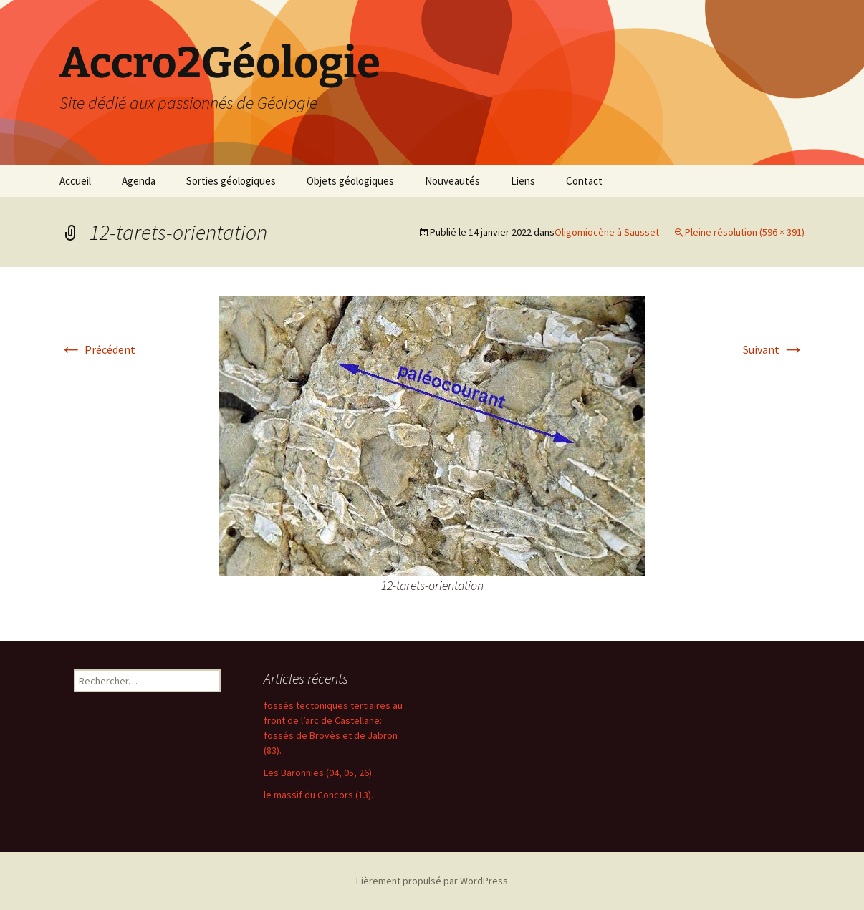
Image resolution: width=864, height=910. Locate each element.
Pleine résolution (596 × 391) (745, 232)
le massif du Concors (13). (318, 794)
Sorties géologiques (231, 181)
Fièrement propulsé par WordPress (432, 880)
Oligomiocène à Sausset (607, 232)
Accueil (75, 181)
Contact (584, 181)
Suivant (774, 349)
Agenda (138, 181)
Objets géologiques (350, 181)
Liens (523, 181)
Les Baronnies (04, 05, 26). (319, 772)
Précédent (97, 349)
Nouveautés (452, 181)
